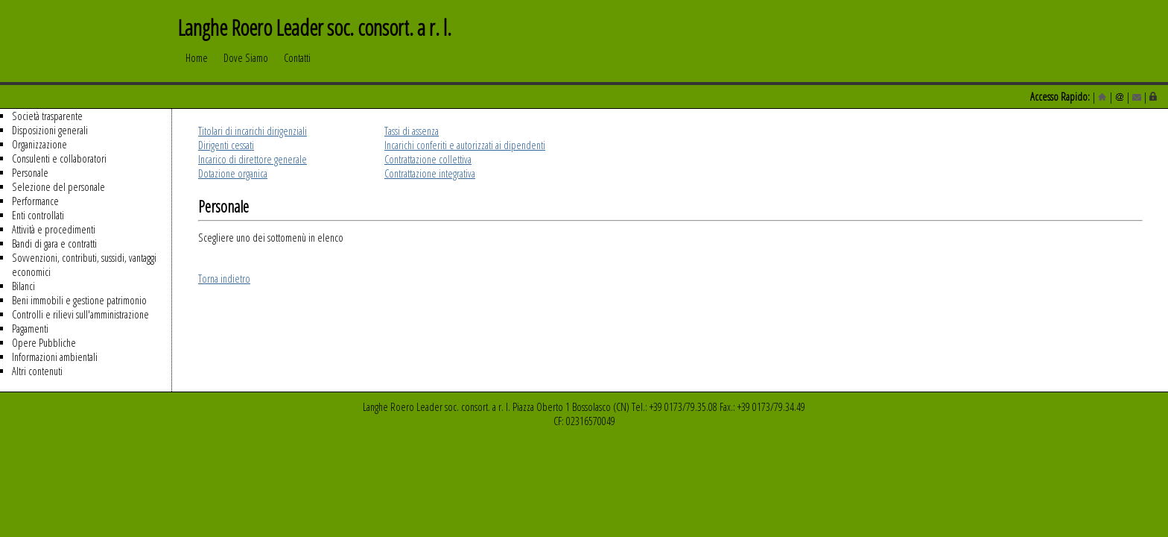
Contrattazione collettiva (428, 159)
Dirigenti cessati (226, 145)
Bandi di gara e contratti (54, 243)
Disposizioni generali (50, 130)
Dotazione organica (232, 173)
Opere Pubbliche (44, 343)
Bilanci (23, 286)
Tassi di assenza (411, 131)
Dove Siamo (245, 65)
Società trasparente (47, 116)
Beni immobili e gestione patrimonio (79, 300)
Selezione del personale (58, 187)
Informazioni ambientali (55, 357)
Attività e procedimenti (53, 229)
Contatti (297, 65)
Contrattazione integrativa (429, 173)
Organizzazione (39, 144)
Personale (30, 173)
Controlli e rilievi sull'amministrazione (80, 314)
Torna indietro (224, 278)
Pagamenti (30, 328)
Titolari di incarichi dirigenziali (252, 131)
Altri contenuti (37, 371)
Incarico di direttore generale (252, 159)
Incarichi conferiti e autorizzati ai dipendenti (464, 145)
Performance (35, 201)
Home (196, 65)
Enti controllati (38, 215)
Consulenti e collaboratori (59, 158)
